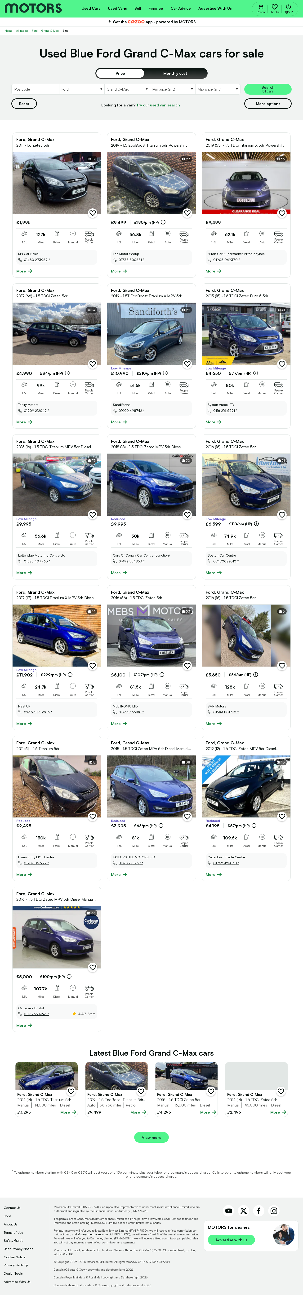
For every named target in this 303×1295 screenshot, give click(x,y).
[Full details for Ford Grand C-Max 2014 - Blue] (46, 1089)
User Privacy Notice (18, 1249)
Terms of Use (13, 1232)
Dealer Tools (13, 1273)
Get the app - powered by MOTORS (151, 21)
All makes (22, 30)
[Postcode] (35, 89)
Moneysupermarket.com (93, 1234)
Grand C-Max (50, 30)
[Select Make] (81, 89)
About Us (11, 1224)
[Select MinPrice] (172, 89)
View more (151, 1137)
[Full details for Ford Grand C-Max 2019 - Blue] (116, 1089)
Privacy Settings (16, 1265)
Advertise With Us (17, 1282)
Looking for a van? (140, 105)
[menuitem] (91, 8)
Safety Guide (13, 1240)
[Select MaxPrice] (218, 89)
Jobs (7, 1216)
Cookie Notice (15, 1257)
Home (8, 30)
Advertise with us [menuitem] (215, 8)
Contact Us (12, 1208)
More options (268, 103)
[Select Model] (127, 89)
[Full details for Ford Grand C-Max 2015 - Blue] (186, 1089)
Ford (35, 30)
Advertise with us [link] (231, 1240)
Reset (24, 103)
